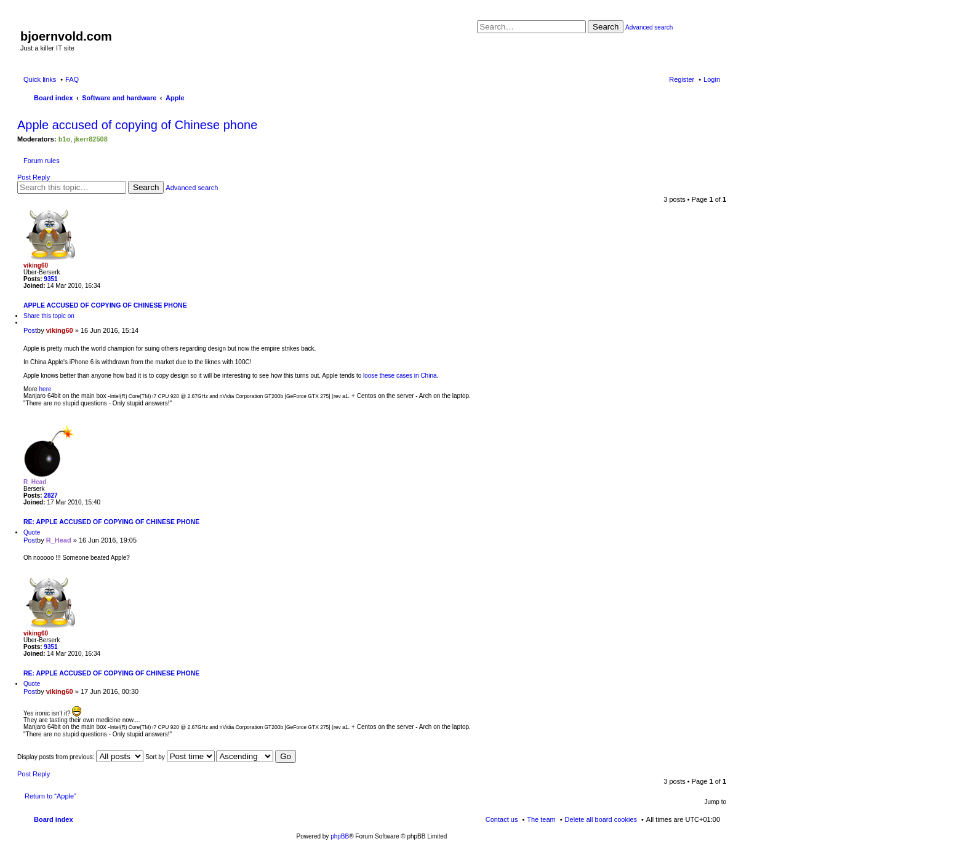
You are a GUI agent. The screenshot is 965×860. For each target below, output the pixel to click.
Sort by (179, 757)
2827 (50, 495)
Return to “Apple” (50, 796)
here (45, 389)
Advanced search (649, 27)
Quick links (39, 79)
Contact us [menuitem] (502, 819)
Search (606, 26)
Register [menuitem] (681, 79)
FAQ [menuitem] (72, 79)
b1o (64, 139)
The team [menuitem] (541, 819)
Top (716, 410)
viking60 (35, 265)
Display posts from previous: (80, 757)
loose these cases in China (400, 375)
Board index (53, 819)
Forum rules (41, 160)
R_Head (34, 482)
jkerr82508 (90, 139)
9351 (50, 279)
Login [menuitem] (711, 79)
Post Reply (33, 177)
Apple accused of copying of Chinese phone (137, 125)
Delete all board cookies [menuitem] (601, 819)
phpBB (339, 836)
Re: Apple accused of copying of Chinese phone (111, 521)
